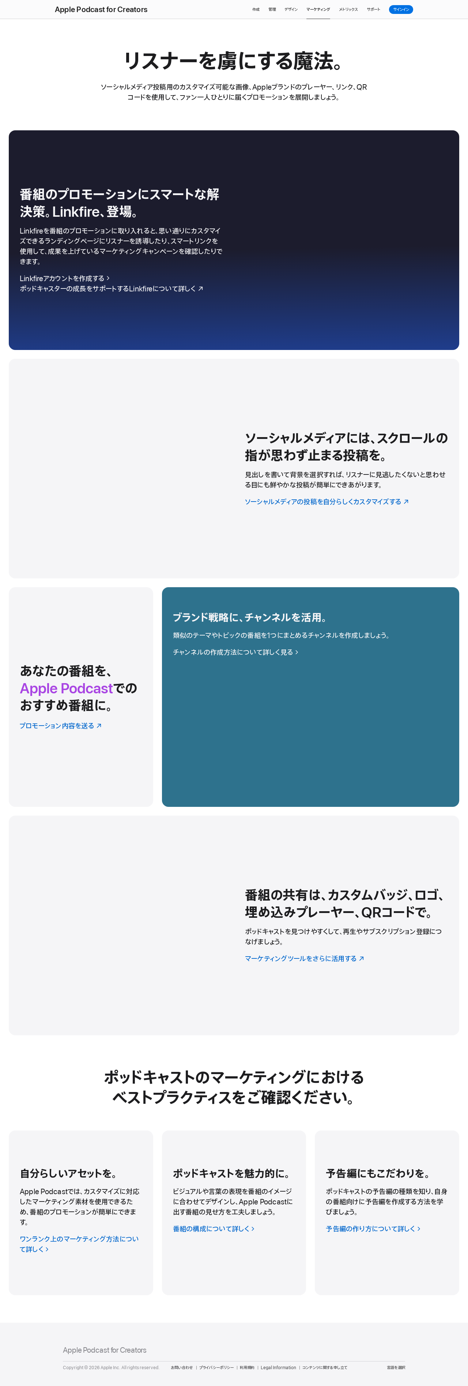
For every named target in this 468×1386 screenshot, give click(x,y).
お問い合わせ (182, 1367)
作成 (256, 9)
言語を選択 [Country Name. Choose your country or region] (396, 1367)
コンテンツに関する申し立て (324, 1367)
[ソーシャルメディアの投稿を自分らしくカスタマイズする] (234, 468)
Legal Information (278, 1367)
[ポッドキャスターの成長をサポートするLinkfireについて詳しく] (121, 289)
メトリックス (348, 9)
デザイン (291, 9)
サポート (373, 9)
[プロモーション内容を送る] (81, 697)
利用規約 (247, 1367)
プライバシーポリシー (216, 1367)
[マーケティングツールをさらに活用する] (234, 925)
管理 (272, 9)
